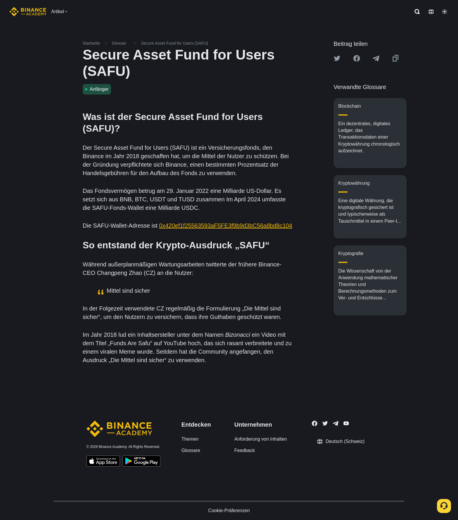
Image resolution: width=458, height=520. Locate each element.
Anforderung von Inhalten (260, 439)
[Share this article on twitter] (337, 58)
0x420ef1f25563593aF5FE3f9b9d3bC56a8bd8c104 (225, 225)
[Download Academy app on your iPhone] (103, 462)
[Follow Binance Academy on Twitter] (325, 423)
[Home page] (27, 11)
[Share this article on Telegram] (375, 58)
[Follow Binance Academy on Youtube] (346, 423)
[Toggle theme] (444, 12)
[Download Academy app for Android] (141, 462)
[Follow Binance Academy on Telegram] (336, 423)
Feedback (244, 450)
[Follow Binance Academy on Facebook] (315, 423)
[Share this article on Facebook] (356, 58)
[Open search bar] (415, 11)
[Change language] (431, 11)
